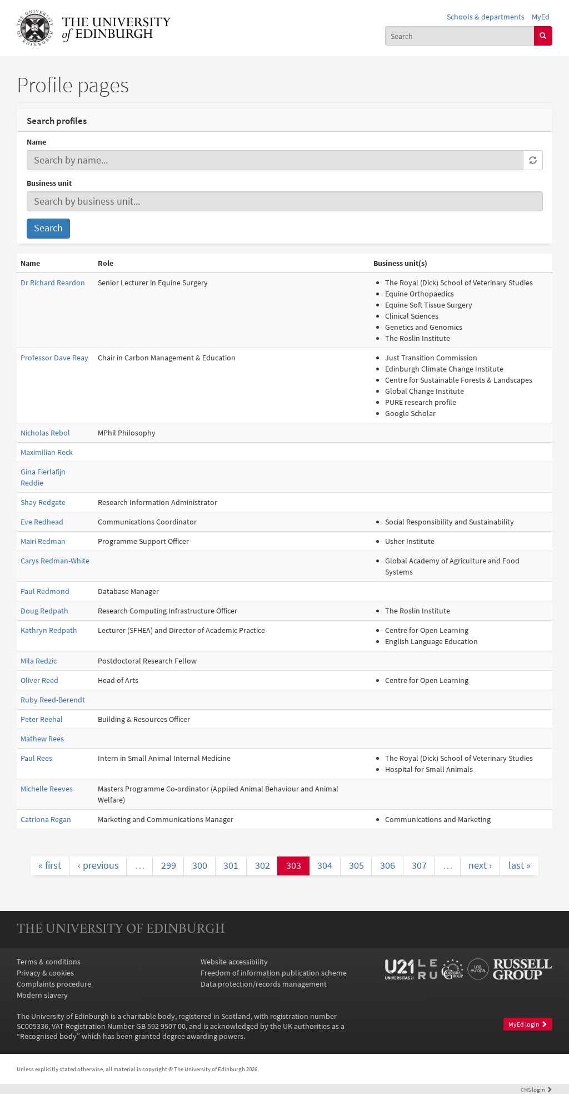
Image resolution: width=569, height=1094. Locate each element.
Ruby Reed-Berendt (53, 700)
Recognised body (48, 1036)
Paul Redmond (45, 591)
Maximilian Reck (47, 452)
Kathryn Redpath (49, 630)
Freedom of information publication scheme (274, 973)
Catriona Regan (46, 819)
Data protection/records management (264, 984)
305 (356, 865)
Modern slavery (42, 995)
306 (387, 865)
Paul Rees (36, 758)
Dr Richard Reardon (53, 283)
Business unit (49, 183)
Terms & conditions (49, 962)
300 (199, 865)
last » (519, 865)
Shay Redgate (43, 502)
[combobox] (460, 35)
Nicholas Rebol (45, 433)
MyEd (541, 17)
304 (324, 865)
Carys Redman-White (55, 561)
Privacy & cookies (45, 973)
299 (168, 865)
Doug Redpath (44, 611)
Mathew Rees (42, 739)
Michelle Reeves (47, 789)
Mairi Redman (43, 541)
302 (262, 865)
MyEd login (527, 1024)
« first (49, 865)
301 (230, 865)
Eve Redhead (42, 522)
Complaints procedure (54, 984)
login (536, 1089)
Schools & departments (486, 17)
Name (36, 142)
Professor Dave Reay (54, 358)
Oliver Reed (39, 680)
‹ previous (98, 865)
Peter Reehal (42, 719)
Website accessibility (234, 962)
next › (480, 865)
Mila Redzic (39, 661)
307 (419, 865)
